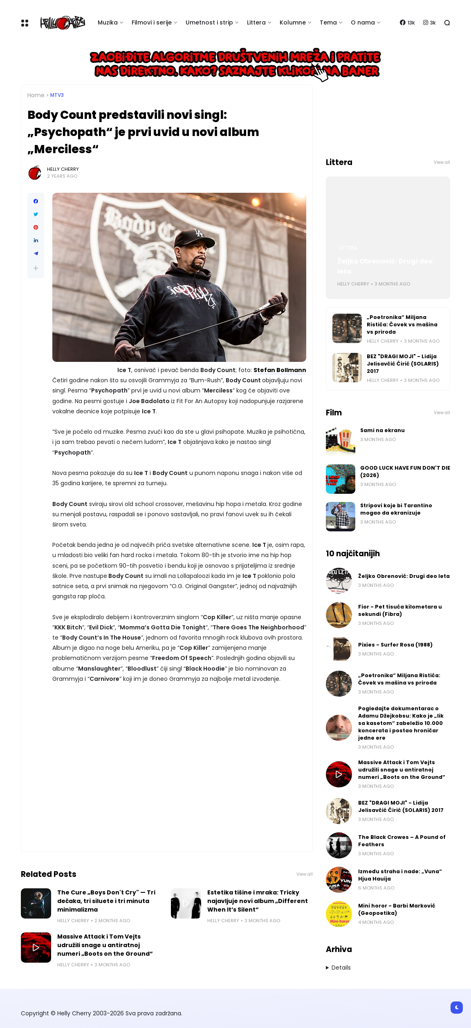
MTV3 (57, 95)
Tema (328, 22)
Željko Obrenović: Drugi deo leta (385, 266)
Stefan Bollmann (279, 370)
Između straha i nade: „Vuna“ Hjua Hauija (400, 875)
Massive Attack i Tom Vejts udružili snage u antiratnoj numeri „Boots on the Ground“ (105, 945)
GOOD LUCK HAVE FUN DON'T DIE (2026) (405, 471)
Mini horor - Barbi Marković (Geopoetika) (396, 909)
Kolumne (293, 22)
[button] (36, 268)
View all (304, 874)
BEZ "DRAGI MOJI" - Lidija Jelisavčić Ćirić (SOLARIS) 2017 (403, 364)
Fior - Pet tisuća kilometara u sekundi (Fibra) (400, 610)
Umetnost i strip (209, 22)
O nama (363, 22)
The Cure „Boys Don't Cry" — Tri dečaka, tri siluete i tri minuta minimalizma (106, 901)
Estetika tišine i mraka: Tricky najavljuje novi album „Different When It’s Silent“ (257, 901)
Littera (256, 22)
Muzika (108, 22)
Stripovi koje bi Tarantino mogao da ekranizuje (396, 509)
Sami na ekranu (382, 430)
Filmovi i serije (152, 22)
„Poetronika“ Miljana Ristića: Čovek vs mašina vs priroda (402, 324)
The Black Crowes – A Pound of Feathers (402, 841)
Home (36, 95)
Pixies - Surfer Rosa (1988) (395, 644)
